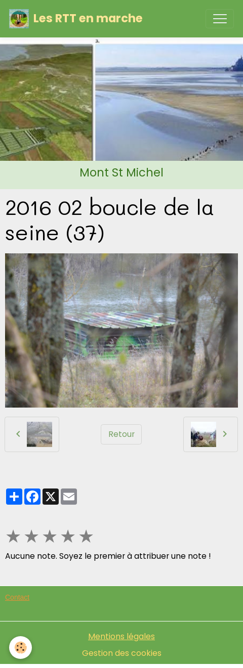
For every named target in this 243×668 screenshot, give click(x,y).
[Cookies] (20, 647)
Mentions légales (121, 636)
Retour (121, 434)
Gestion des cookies (121, 653)
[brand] (76, 18)
